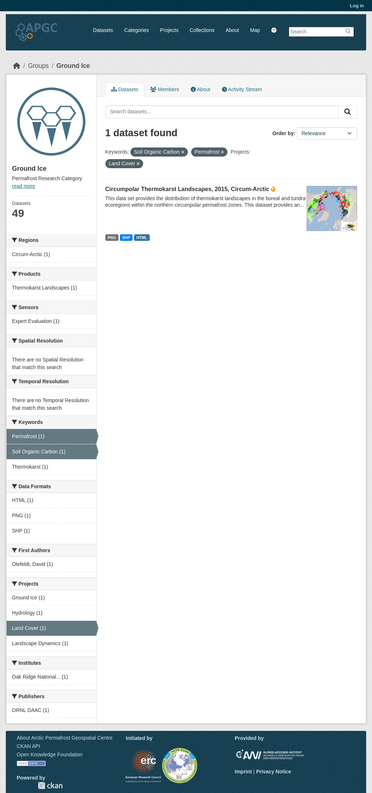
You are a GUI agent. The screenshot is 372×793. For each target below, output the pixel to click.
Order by (283, 133)
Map (255, 30)
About (232, 30)
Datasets (103, 30)
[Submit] (347, 111)
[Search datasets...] (222, 111)
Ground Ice (73, 65)
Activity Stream (242, 89)
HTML (142, 237)
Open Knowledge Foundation (49, 754)
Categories (136, 30)
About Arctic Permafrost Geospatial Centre (65, 738)
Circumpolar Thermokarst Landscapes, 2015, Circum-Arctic (187, 189)
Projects (169, 30)
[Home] (16, 65)
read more (23, 186)
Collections (202, 30)
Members (164, 89)
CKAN (50, 785)
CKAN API (28, 746)
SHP (126, 237)
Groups (38, 65)
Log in (357, 5)
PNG (112, 237)
